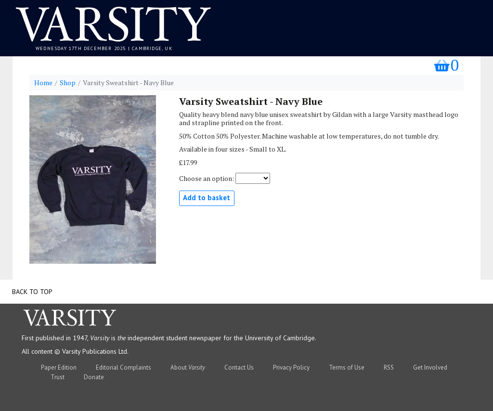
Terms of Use (346, 367)
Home (43, 82)
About (187, 367)
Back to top (32, 291)
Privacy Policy (291, 367)
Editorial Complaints (123, 367)
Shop (68, 82)
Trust (58, 377)
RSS (389, 367)
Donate (94, 377)
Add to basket (206, 197)
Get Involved (430, 367)
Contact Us (239, 367)
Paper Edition (59, 367)
